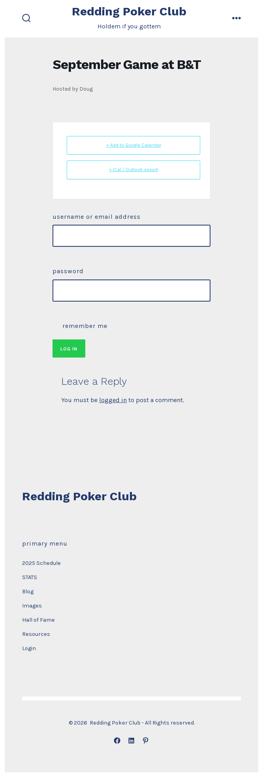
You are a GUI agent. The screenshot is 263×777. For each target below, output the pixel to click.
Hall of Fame (38, 620)
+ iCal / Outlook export (133, 169)
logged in (113, 400)
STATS (29, 577)
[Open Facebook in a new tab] (117, 740)
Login (29, 648)
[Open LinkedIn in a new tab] (131, 740)
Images (32, 605)
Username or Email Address (97, 216)
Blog (28, 591)
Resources (36, 634)
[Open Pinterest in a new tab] (145, 740)
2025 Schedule (41, 563)
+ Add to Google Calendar (133, 145)
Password (68, 271)
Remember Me (80, 325)
